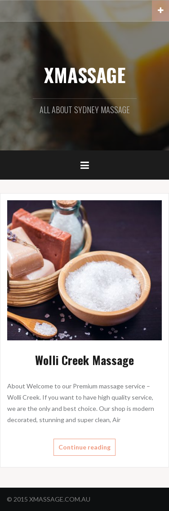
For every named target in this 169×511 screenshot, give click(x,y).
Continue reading (84, 447)
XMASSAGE (84, 74)
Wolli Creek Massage (84, 360)
